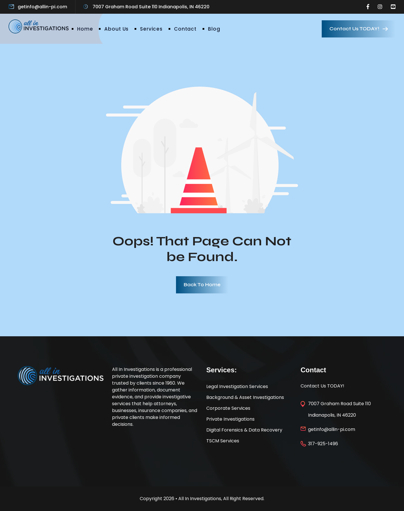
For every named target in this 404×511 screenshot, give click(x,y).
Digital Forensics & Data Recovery (244, 430)
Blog (214, 28)
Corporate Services (228, 408)
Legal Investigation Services (237, 386)
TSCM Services (222, 441)
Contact (185, 28)
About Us (116, 28)
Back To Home (202, 285)
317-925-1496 (323, 443)
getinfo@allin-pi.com (42, 6)
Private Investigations (230, 419)
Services (151, 28)
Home (85, 28)
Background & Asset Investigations (245, 397)
